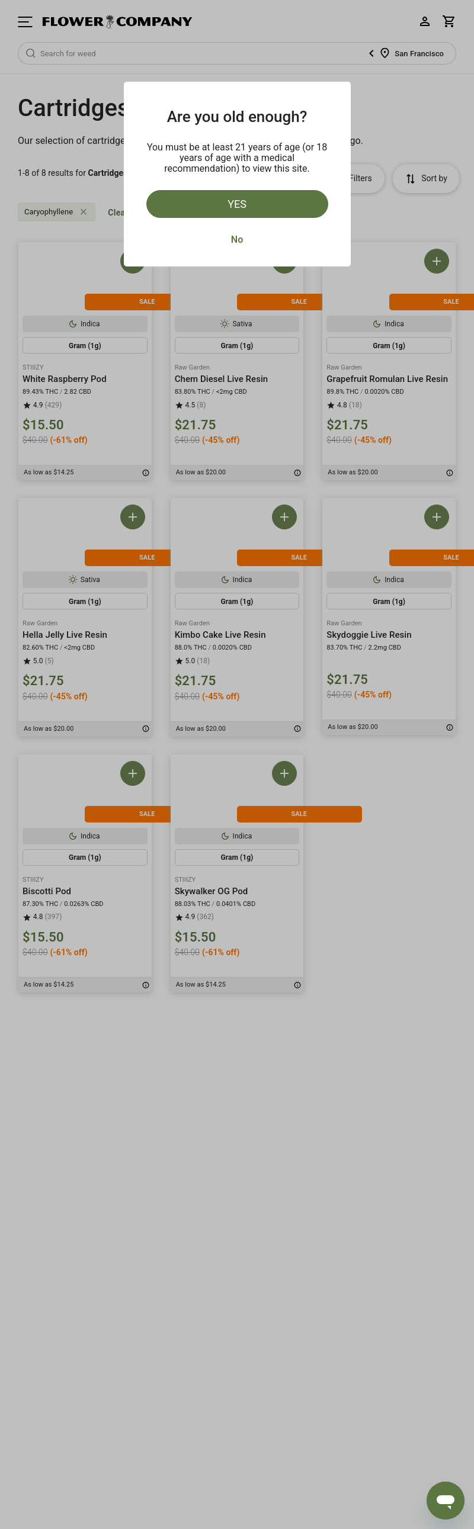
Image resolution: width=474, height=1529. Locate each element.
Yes (237, 204)
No (237, 239)
